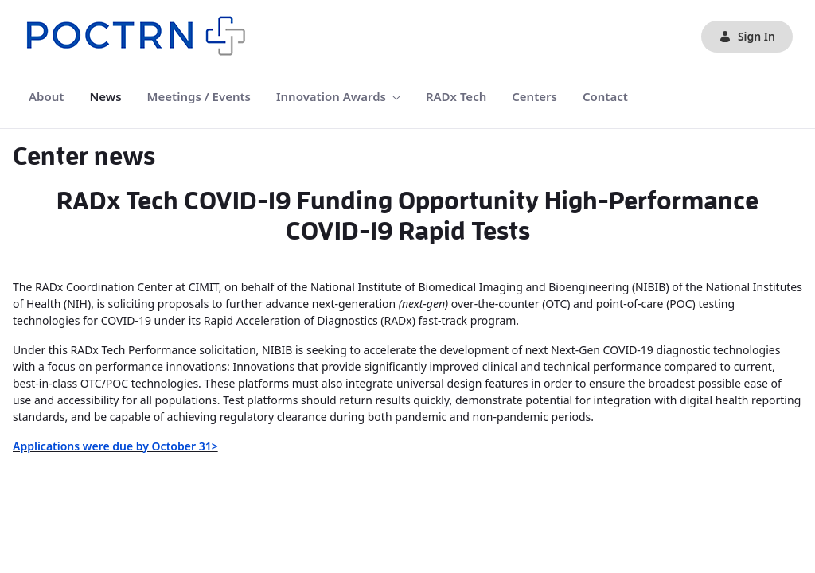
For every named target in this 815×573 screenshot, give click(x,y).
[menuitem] (46, 97)
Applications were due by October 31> (115, 446)
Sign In (747, 36)
